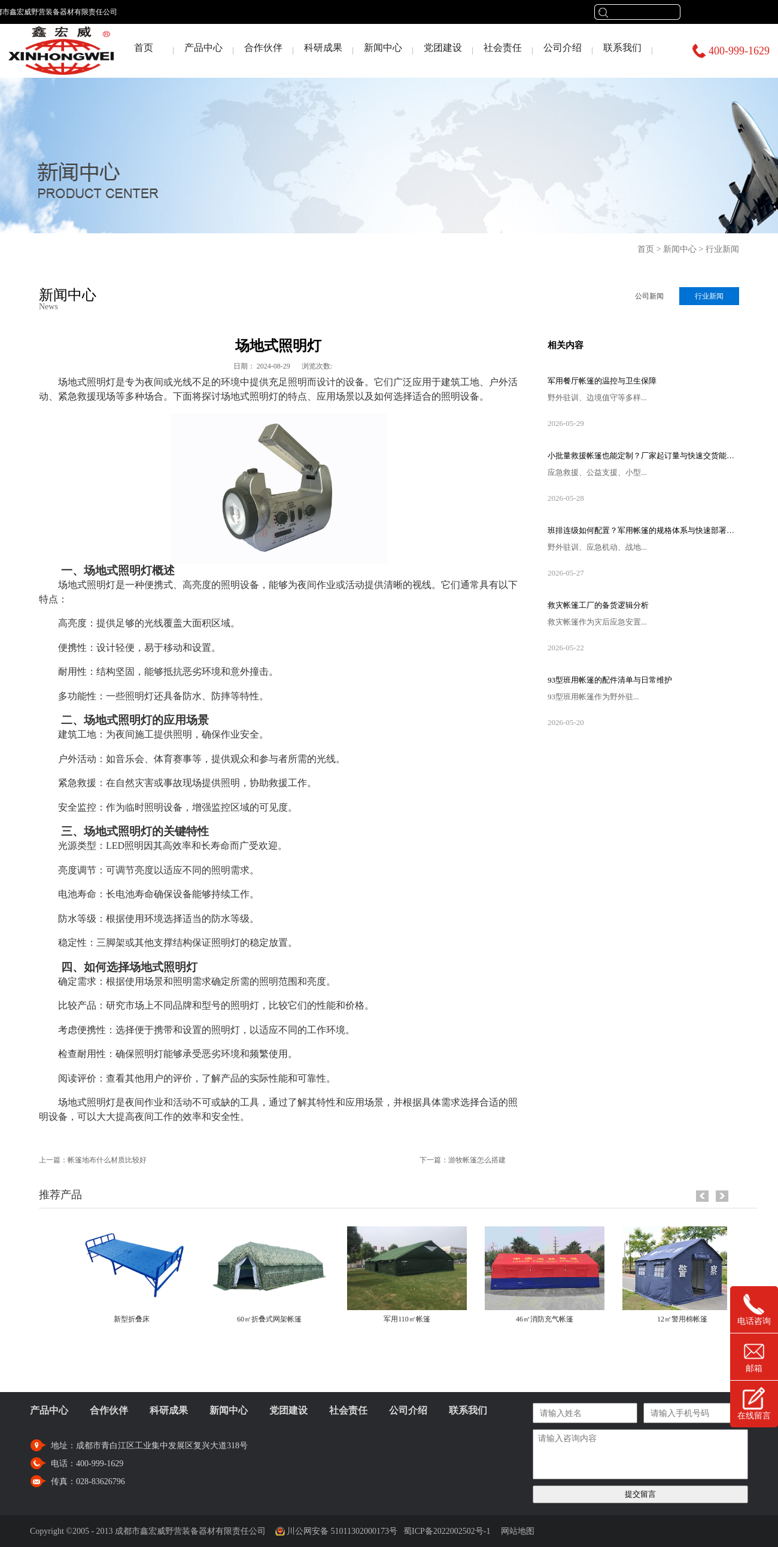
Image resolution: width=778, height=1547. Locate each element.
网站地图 (515, 1531)
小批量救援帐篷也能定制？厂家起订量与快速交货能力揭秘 (643, 455)
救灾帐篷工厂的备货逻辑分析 (598, 605)
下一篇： (463, 1160)
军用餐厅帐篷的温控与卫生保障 (602, 381)
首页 (143, 47)
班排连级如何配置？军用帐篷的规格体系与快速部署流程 (643, 530)
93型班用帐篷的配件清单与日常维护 (610, 680)
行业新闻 (722, 249)
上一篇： (93, 1160)
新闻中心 (680, 249)
